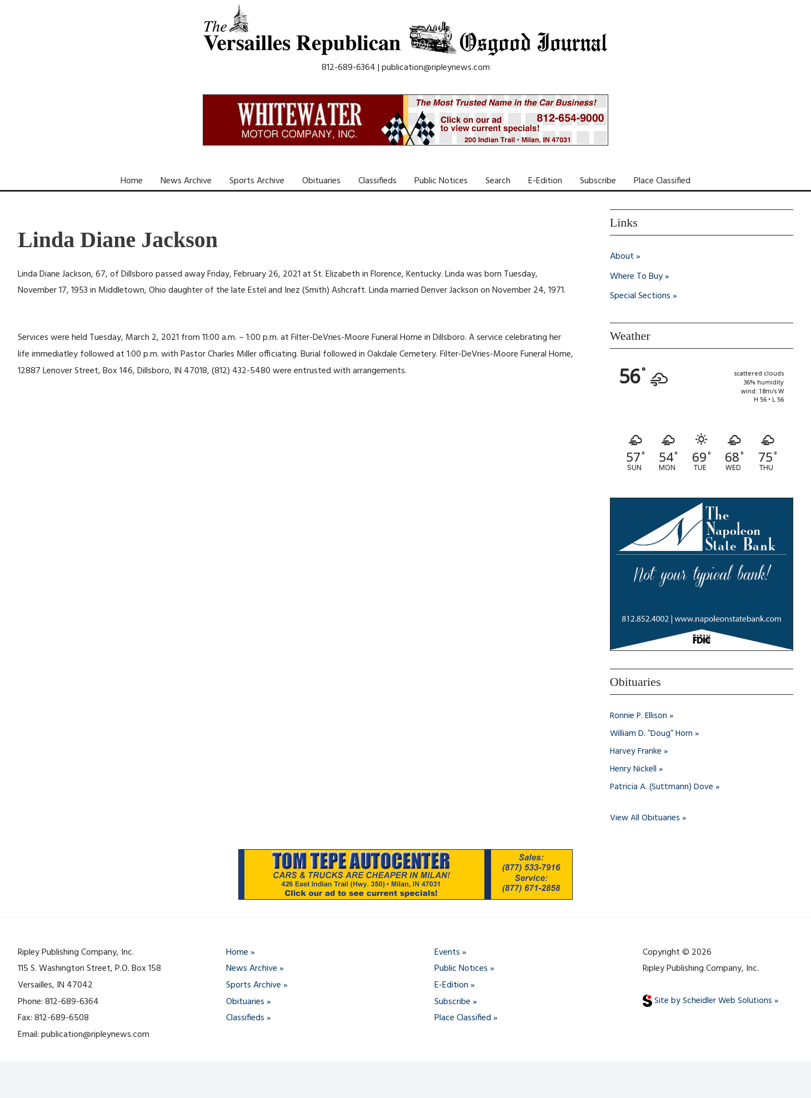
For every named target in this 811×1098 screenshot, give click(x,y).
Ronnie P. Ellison (639, 716)
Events (447, 952)
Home (132, 181)
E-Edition (545, 181)
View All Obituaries (645, 818)
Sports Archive (256, 181)
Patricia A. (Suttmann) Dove (662, 787)
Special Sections (640, 296)
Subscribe (598, 181)
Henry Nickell (633, 769)
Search (497, 181)
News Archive (186, 181)
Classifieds (377, 181)
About (622, 256)
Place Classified (662, 181)
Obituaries (321, 181)
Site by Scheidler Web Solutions (708, 1001)
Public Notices (441, 181)
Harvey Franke (636, 751)
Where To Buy (636, 276)
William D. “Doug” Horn (652, 733)
